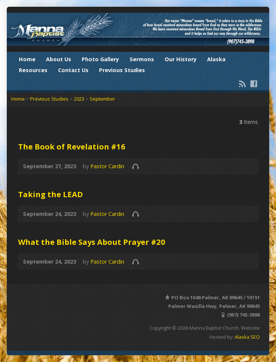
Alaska (216, 59)
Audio (135, 166)
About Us (58, 59)
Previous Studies (122, 70)
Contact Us (73, 70)
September (102, 98)
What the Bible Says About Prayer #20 (91, 242)
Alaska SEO (247, 336)
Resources (33, 70)
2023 (79, 98)
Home (27, 59)
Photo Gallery (100, 59)
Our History (181, 59)
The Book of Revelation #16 (71, 146)
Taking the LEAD (50, 194)
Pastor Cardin (107, 166)
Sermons (142, 59)
